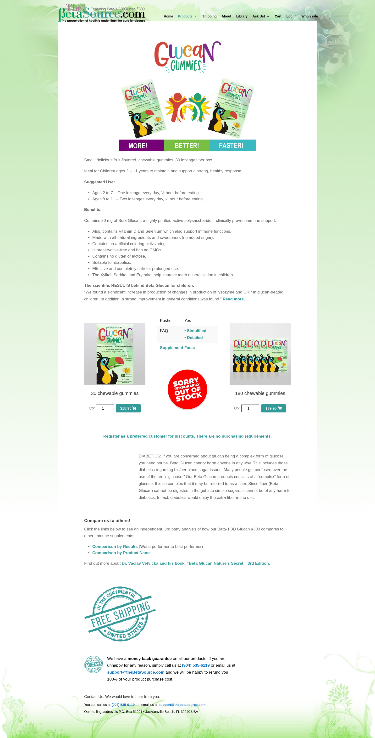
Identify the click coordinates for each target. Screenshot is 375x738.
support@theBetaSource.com (136, 672)
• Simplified (195, 330)
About (226, 16)
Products (185, 16)
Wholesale (309, 16)
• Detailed (193, 337)
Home (168, 16)
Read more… (235, 299)
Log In (292, 16)
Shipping (209, 16)
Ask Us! (259, 16)
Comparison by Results (115, 546)
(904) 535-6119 (196, 665)
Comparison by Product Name (121, 553)
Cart (278, 16)
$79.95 (273, 408)
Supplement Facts (177, 347)
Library (242, 16)
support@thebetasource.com (182, 705)
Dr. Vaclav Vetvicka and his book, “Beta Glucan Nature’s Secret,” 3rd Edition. (196, 563)
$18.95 (128, 408)
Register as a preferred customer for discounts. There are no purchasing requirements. (187, 436)
